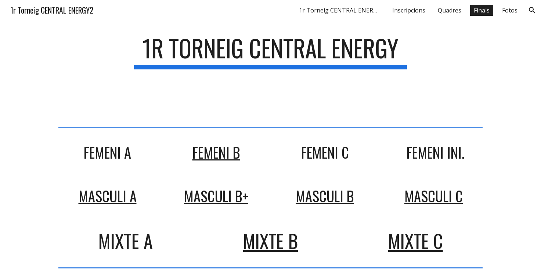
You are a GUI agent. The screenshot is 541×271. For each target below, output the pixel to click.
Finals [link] (482, 10)
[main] (270, 73)
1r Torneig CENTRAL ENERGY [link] (339, 10)
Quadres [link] (449, 10)
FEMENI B (216, 152)
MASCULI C (433, 195)
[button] (532, 10)
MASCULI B (325, 195)
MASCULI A (108, 195)
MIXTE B (270, 240)
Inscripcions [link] (408, 10)
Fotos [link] (509, 10)
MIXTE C (415, 240)
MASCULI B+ (216, 195)
